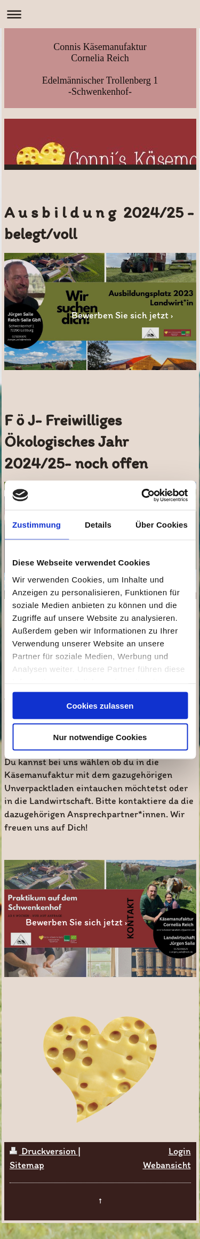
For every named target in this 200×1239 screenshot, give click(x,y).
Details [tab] (98, 524)
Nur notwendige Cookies (100, 736)
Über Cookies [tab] (161, 524)
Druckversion (44, 1151)
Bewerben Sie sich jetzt (120, 315)
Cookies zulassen (100, 705)
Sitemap (27, 1165)
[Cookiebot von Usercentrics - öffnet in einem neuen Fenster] (142, 495)
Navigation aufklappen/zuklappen (100, 14)
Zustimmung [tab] (36, 524)
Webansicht (167, 1165)
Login (180, 1151)
